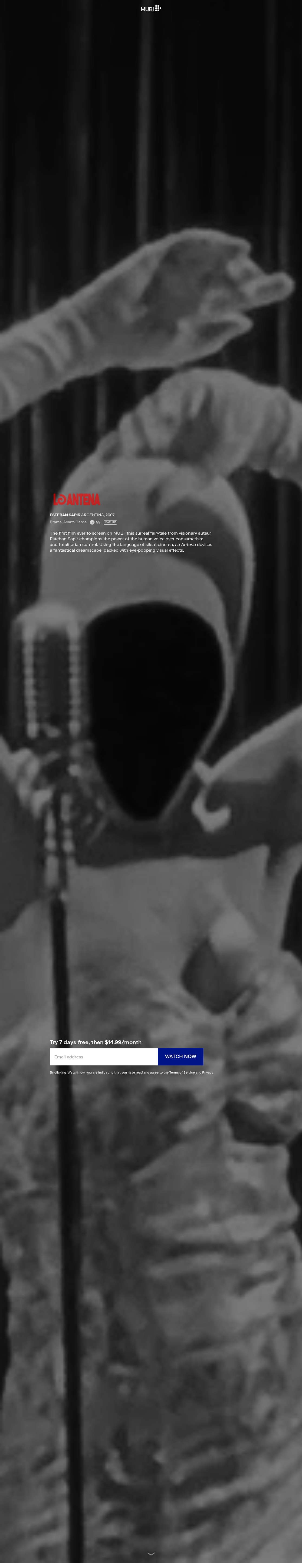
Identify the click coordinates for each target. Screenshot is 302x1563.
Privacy (207, 1072)
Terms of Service (182, 1072)
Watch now (180, 1056)
